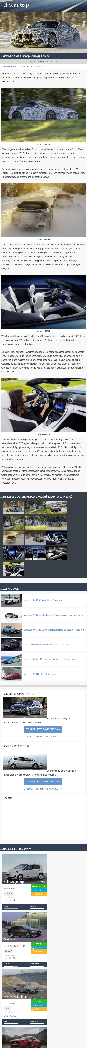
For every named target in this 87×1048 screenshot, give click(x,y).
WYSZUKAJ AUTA (52, 736)
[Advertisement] (24, 821)
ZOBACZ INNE (31, 736)
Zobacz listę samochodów (43, 729)
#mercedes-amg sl (35, 66)
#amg (23, 66)
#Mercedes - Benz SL (10, 66)
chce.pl (16, 3)
